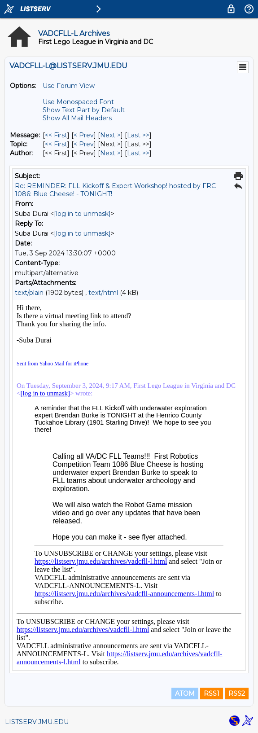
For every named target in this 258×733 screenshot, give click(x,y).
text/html (103, 293)
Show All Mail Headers (77, 118)
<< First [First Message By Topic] (56, 144)
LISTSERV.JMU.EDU (37, 722)
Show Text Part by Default (84, 110)
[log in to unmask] (82, 214)
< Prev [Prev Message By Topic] (84, 144)
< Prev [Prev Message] (84, 135)
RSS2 (236, 693)
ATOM (185, 693)
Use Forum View (69, 86)
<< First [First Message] (56, 135)
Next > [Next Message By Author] (110, 153)
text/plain (29, 293)
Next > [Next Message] (110, 135)
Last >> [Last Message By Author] (138, 153)
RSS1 (211, 693)
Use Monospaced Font (78, 102)
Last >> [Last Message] (138, 135)
